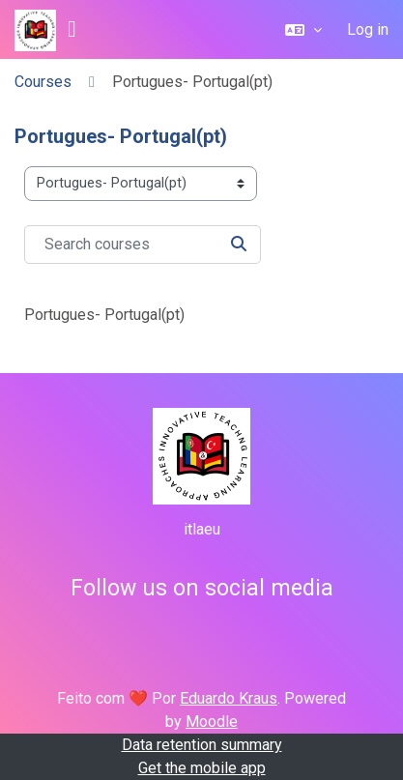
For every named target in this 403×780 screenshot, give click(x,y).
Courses (43, 81)
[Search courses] (142, 244)
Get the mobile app (202, 768)
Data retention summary (202, 745)
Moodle (212, 721)
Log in (368, 29)
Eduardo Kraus (228, 698)
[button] (303, 29)
